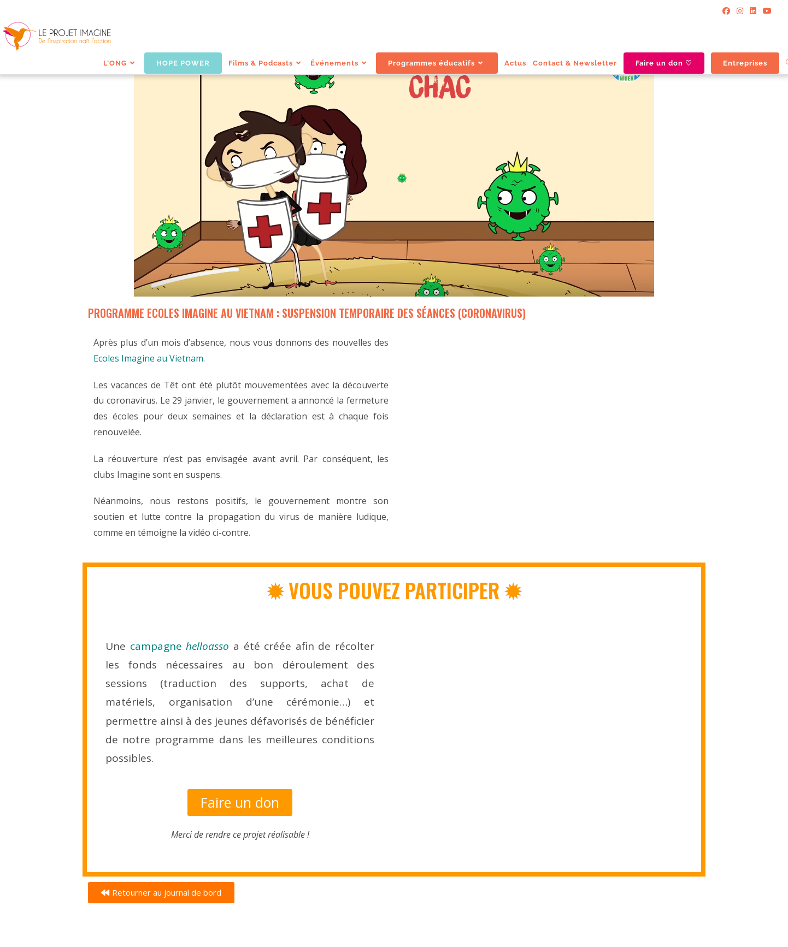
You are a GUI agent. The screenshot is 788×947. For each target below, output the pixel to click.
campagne (181, 646)
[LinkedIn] (753, 10)
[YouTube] (766, 10)
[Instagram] (739, 10)
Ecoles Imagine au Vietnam (148, 358)
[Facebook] (726, 10)
